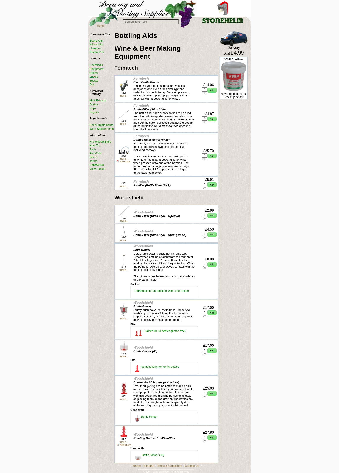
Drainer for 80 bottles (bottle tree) (160, 332)
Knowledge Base (100, 141)
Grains (94, 104)
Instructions (124, 445)
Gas (92, 84)
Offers (93, 157)
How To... (95, 145)
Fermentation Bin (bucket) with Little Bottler (161, 290)
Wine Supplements (102, 128)
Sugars (94, 112)
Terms (93, 161)
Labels (94, 76)
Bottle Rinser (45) (149, 456)
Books (94, 72)
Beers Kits (96, 40)
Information (124, 161)
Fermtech (141, 78)
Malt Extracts (98, 100)
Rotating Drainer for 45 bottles (157, 368)
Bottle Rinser (146, 418)
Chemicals (96, 65)
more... (123, 95)
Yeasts (94, 80)
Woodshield (143, 212)
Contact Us (97, 165)
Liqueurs (95, 48)
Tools (93, 149)
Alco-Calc (96, 153)
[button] (212, 90)
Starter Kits (97, 52)
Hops (93, 108)
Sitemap (149, 465)
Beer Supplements (101, 125)
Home (101, 25)
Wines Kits (96, 44)
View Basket (97, 168)
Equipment (96, 69)
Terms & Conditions (169, 465)
